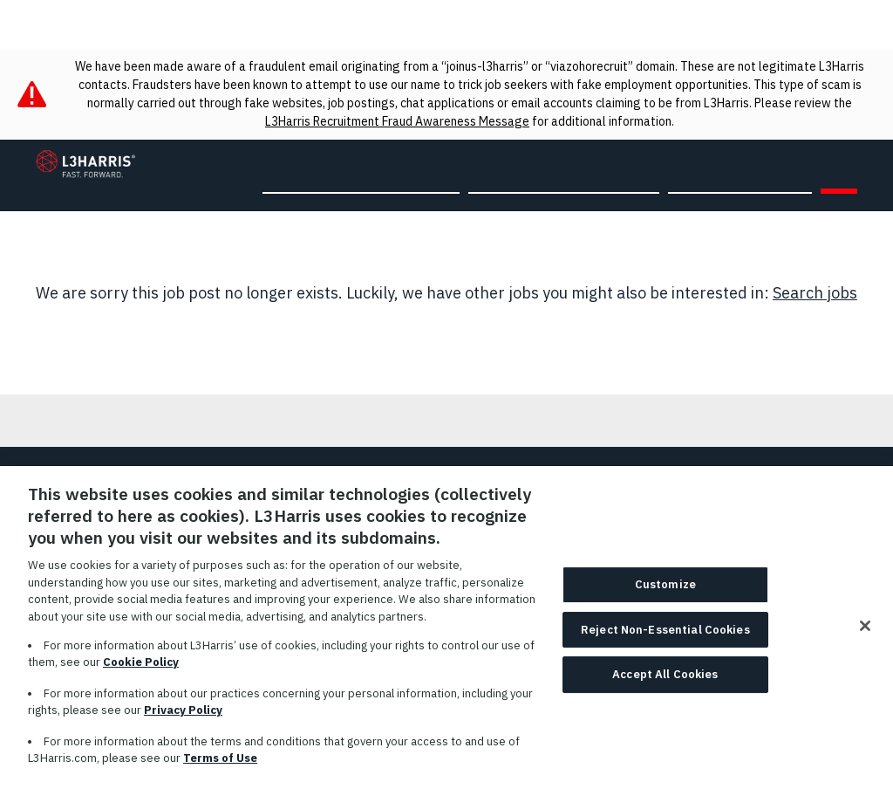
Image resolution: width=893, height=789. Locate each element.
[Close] (865, 634)
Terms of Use (220, 766)
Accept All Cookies (665, 683)
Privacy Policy (183, 718)
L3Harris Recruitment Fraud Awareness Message (397, 121)
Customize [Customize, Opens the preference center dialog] (665, 593)
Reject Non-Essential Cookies (665, 638)
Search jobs (815, 293)
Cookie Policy (141, 670)
